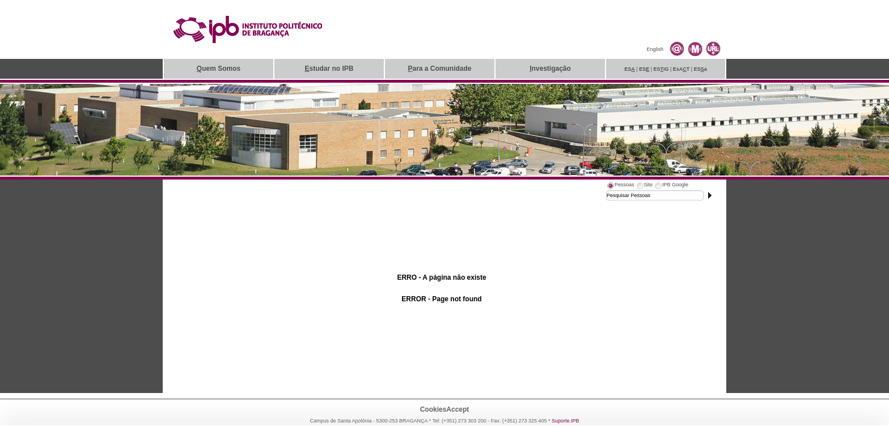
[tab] (620, 186)
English (654, 49)
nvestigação (550, 68)
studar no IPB (328, 68)
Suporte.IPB (565, 421)
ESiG (661, 69)
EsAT (681, 69)
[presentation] (620, 186)
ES (629, 69)
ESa (700, 69)
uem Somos (218, 68)
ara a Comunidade (439, 68)
